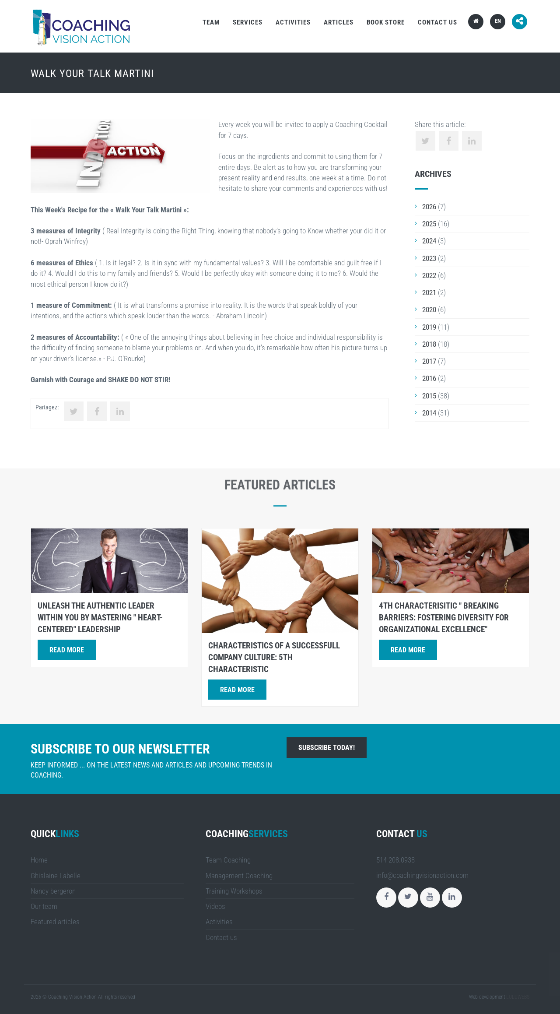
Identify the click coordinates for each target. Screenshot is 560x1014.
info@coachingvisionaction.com (422, 875)
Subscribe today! (326, 747)
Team (211, 22)
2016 (429, 378)
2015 (429, 395)
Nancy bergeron (53, 891)
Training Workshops (234, 891)
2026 (429, 206)
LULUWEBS (517, 997)
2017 (429, 361)
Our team (44, 906)
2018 (429, 344)
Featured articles (55, 921)
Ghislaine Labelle (55, 875)
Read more (66, 650)
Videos (215, 906)
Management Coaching (239, 875)
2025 (429, 223)
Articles (339, 22)
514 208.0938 (395, 860)
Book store (386, 22)
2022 (429, 275)
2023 (429, 258)
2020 (429, 309)
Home (39, 860)
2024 (429, 240)
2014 (429, 412)
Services (247, 22)
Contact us (437, 22)
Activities (293, 22)
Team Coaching (228, 860)
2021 (429, 292)
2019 (429, 327)
